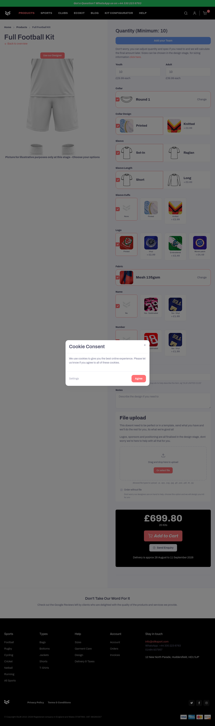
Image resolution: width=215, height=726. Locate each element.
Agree (138, 378)
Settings (74, 378)
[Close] (144, 344)
